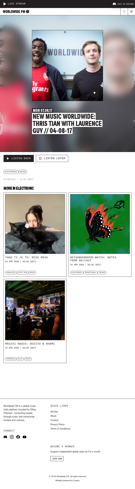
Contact (54, 420)
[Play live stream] (4, 4)
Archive (54, 412)
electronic (11, 172)
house (23, 172)
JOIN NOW (57, 458)
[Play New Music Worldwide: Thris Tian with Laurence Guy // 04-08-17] (94, 92)
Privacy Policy (57, 425)
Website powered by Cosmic (67, 481)
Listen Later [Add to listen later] (52, 158)
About (53, 416)
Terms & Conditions (60, 429)
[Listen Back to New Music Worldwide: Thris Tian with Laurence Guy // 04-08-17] (19, 158)
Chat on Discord (123, 4)
